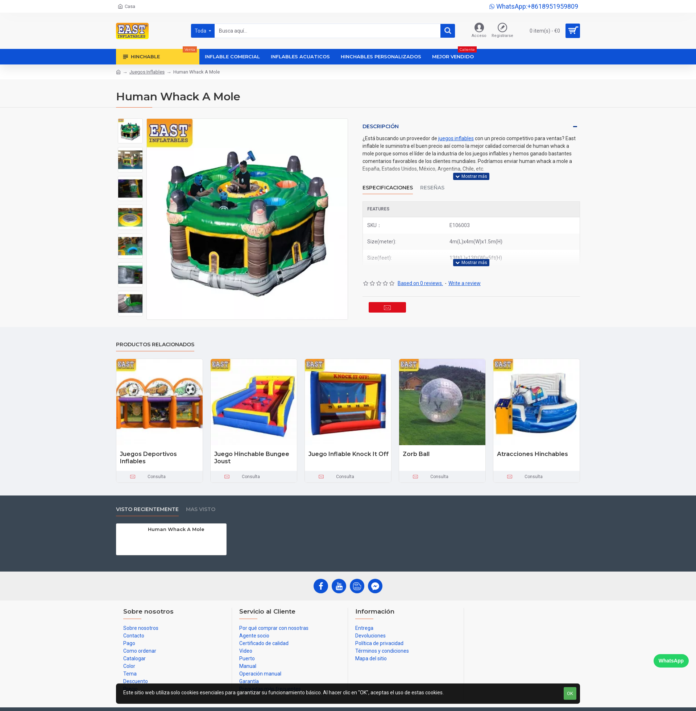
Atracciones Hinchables (532, 454)
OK (570, 693)
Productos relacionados (155, 345)
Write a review (464, 274)
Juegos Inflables (147, 72)
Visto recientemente (147, 509)
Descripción (380, 126)
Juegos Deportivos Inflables (148, 458)
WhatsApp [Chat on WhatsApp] (671, 661)
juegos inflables (456, 138)
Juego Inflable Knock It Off (348, 454)
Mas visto (200, 509)
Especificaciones (387, 183)
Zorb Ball (416, 454)
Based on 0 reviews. (420, 274)
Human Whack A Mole (176, 529)
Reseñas (432, 183)
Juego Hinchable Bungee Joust (251, 458)
